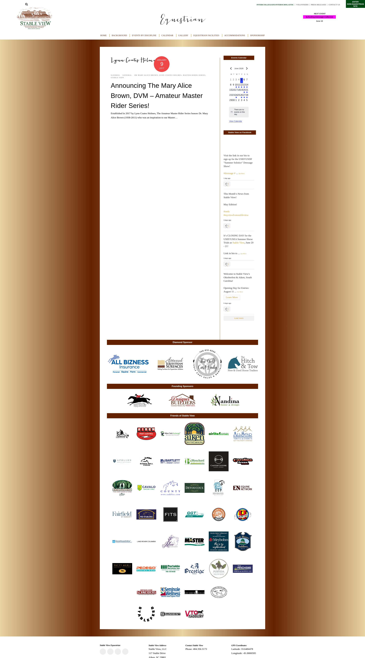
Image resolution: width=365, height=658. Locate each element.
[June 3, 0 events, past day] (236, 80)
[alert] (239, 112)
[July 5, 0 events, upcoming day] (247, 101)
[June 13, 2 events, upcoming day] (244, 85)
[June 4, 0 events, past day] (239, 80)
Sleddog (115, 75)
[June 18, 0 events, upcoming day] (239, 90)
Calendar (167, 35)
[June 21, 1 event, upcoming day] (247, 90)
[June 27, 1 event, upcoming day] (244, 96)
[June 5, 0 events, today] (241, 80)
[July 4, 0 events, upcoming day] (244, 101)
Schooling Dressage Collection (319, 17)
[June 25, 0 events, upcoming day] (239, 96)
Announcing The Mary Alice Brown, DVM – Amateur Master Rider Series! (161, 95)
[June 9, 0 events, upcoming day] (233, 85)
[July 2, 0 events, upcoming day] (239, 101)
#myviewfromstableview (236, 215)
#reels (227, 211)
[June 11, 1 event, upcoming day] (239, 85)
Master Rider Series (195, 75)
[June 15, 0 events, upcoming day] (230, 90)
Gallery (183, 35)
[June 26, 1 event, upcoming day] (241, 96)
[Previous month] (231, 68)
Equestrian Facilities (206, 35)
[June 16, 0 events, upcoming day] (233, 90)
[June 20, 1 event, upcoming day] (244, 90)
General (127, 75)
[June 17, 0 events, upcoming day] (236, 90)
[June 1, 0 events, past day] (230, 80)
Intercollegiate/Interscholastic (271, 5)
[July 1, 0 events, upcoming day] (236, 101)
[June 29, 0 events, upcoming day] (230, 101)
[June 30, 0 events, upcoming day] (233, 101)
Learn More (232, 297)
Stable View (117, 77)
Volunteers (300, 5)
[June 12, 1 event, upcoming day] (241, 85)
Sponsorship (257, 35)
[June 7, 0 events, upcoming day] (247, 80)
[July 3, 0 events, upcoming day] (241, 101)
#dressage (229, 173)
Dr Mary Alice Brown (147, 75)
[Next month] (247, 68)
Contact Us (334, 5)
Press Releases (317, 5)
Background (119, 35)
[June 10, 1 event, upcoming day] (236, 85)
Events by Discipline (144, 35)
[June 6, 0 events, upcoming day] (244, 80)
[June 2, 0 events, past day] (233, 80)
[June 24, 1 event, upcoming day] (236, 96)
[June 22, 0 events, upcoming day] (230, 96)
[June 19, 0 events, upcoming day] (241, 90)
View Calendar (235, 121)
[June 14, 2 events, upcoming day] (247, 85)
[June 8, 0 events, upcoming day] (230, 85)
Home (103, 35)
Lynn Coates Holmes (171, 75)
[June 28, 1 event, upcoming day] (247, 96)
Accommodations (234, 35)
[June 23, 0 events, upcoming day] (233, 96)
